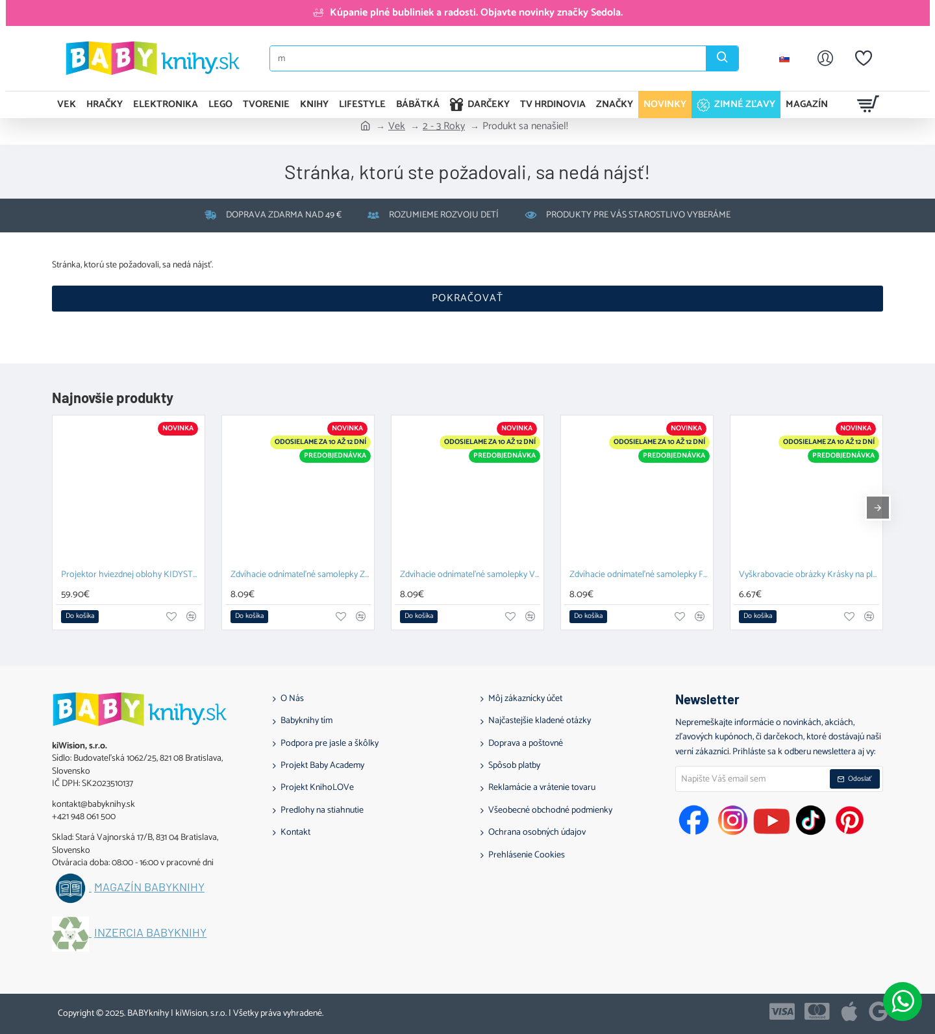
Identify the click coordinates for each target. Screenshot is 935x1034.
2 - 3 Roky (444, 126)
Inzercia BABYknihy (150, 932)
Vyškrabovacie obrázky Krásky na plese (809, 575)
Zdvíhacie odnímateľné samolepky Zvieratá (301, 575)
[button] (80, 616)
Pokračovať (467, 298)
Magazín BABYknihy (149, 887)
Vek (396, 126)
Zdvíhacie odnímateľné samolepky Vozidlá (470, 575)
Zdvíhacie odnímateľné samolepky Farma (639, 575)
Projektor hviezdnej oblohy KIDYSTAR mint (131, 575)
